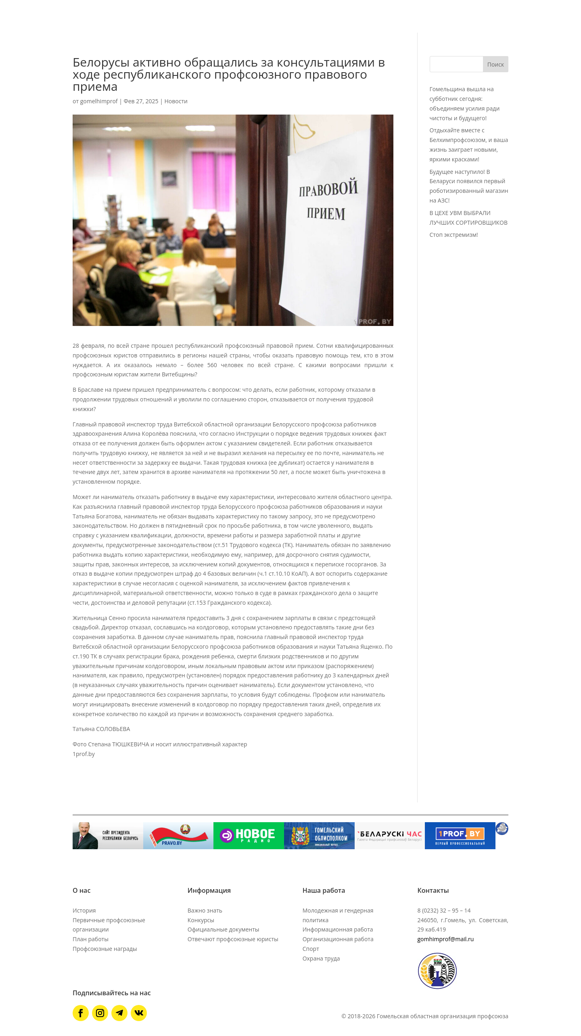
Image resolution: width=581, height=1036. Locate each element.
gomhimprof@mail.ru (445, 939)
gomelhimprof (99, 101)
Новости (175, 101)
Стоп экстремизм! (454, 234)
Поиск (495, 64)
